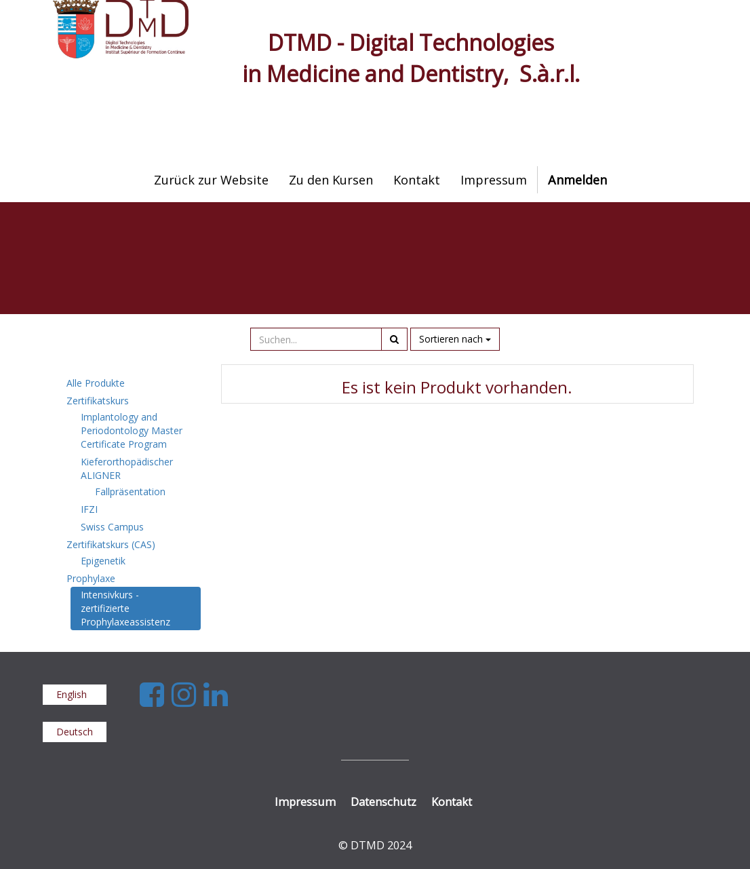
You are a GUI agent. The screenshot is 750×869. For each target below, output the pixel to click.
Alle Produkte (95, 382)
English (71, 694)
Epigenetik (103, 560)
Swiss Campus (112, 526)
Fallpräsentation (130, 491)
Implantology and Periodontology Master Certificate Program (131, 430)
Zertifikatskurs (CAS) (110, 544)
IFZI (89, 509)
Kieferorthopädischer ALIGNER (127, 468)
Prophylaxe (90, 578)
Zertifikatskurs (97, 400)
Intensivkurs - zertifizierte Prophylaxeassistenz (125, 608)
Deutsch (74, 731)
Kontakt (451, 801)
